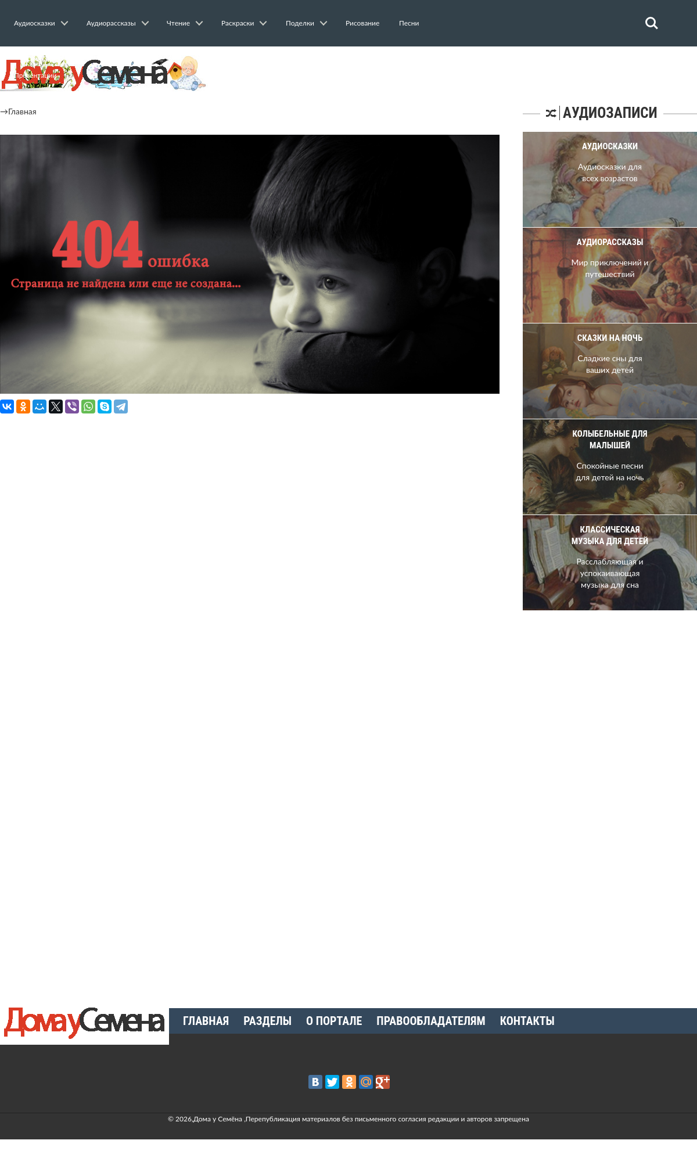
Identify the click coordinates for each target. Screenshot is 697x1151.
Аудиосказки (34, 23)
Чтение (178, 23)
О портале (334, 1021)
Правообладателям (430, 1021)
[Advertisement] (598, 808)
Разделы (267, 1021)
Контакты (527, 1021)
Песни (409, 23)
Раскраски (237, 23)
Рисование (362, 23)
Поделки (300, 23)
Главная (22, 111)
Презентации (35, 75)
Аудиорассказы (111, 23)
